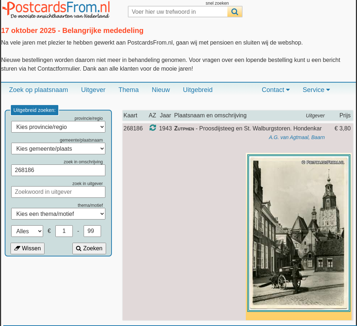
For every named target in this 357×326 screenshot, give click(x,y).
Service (316, 89)
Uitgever (93, 89)
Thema (128, 89)
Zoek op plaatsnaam (38, 89)
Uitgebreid (198, 89)
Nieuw (161, 89)
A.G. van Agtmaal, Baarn (297, 137)
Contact (276, 89)
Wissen (27, 248)
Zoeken (89, 248)
